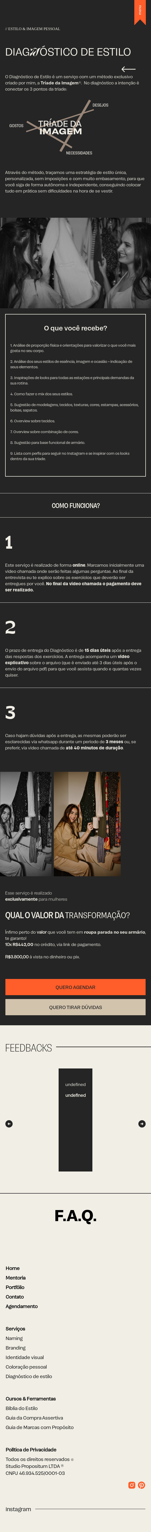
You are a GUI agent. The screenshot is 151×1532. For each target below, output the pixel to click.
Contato (15, 1296)
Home (13, 1268)
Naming (14, 1338)
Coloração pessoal (26, 1366)
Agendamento (22, 1306)
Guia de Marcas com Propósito (40, 1427)
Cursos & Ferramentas (31, 1398)
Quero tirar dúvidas (75, 1007)
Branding (15, 1347)
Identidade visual (25, 1357)
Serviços (15, 1328)
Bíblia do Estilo (22, 1408)
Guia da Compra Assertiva (34, 1417)
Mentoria (15, 1277)
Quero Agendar (75, 987)
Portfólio (15, 1287)
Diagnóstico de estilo (29, 1376)
